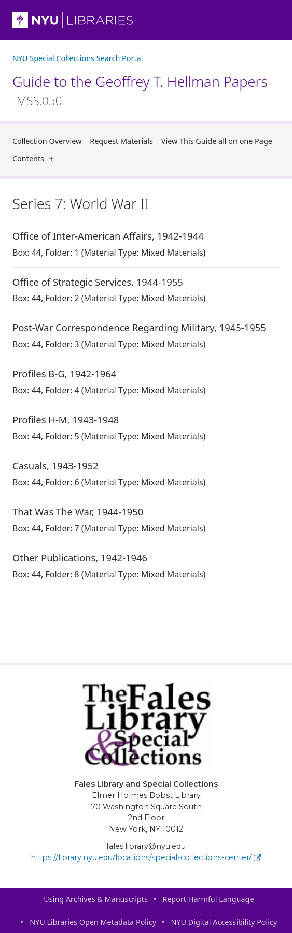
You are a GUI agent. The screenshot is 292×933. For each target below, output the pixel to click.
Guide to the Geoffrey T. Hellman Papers (140, 90)
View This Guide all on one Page (216, 141)
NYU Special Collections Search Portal (77, 58)
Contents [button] (35, 159)
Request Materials (121, 141)
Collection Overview (46, 141)
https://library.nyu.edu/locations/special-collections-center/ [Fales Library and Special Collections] (146, 857)
